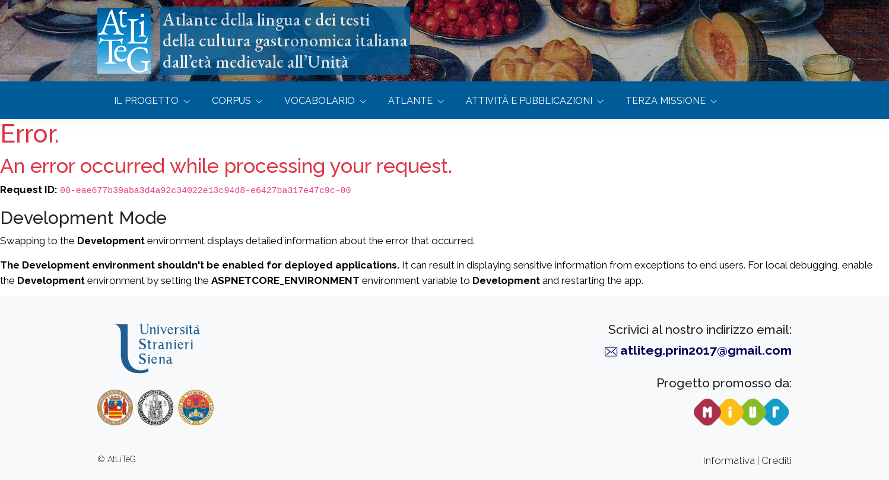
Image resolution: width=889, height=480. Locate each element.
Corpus (231, 100)
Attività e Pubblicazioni (529, 100)
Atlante (410, 100)
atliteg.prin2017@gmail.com (706, 350)
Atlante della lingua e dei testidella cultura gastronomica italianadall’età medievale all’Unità (285, 40)
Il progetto (146, 100)
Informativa (729, 460)
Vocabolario (319, 100)
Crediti (776, 460)
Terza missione (666, 100)
